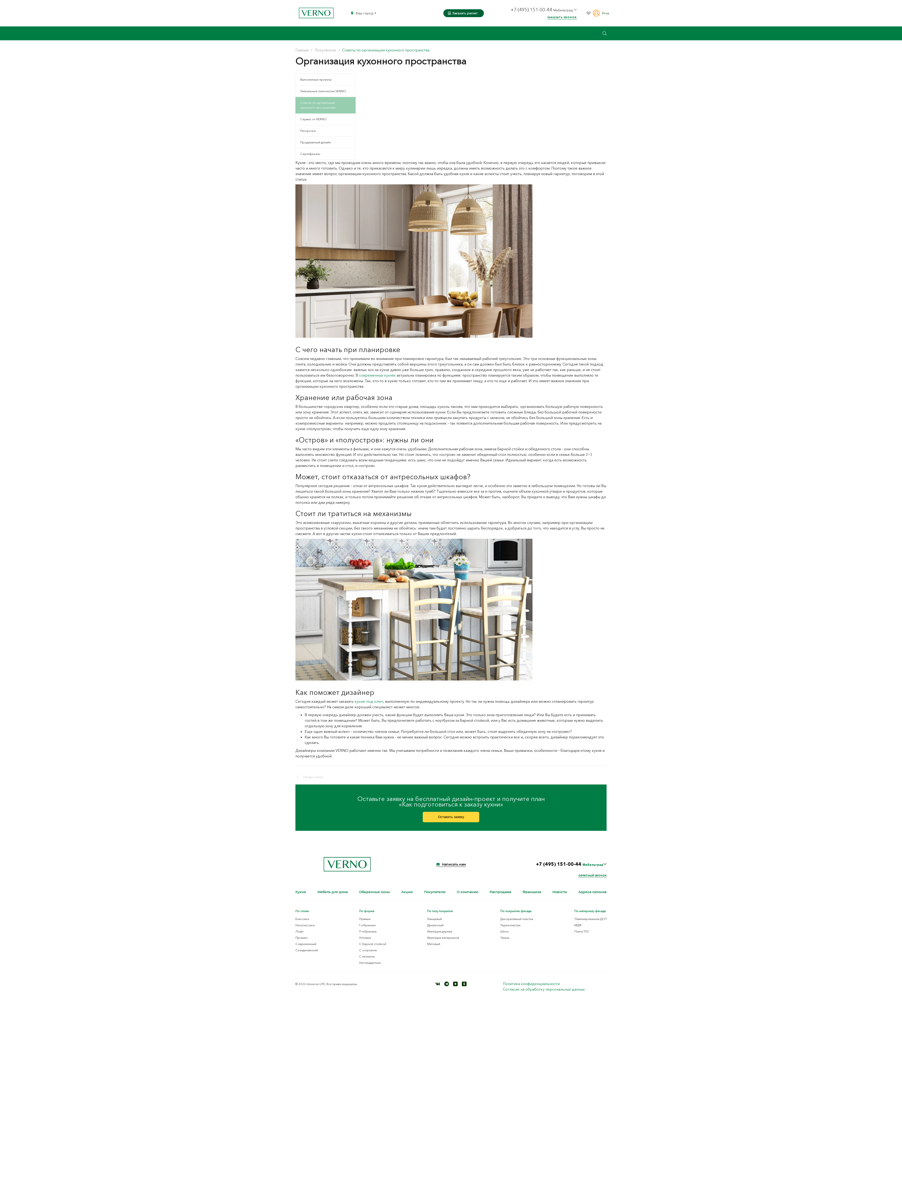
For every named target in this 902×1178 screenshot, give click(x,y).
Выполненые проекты (316, 79)
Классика (302, 925)
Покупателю (434, 898)
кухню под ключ (368, 701)
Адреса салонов (592, 898)
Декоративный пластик (516, 925)
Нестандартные (370, 969)
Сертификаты (310, 154)
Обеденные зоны (374, 898)
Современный (305, 950)
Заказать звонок (562, 17)
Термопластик (510, 931)
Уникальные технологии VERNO (323, 91)
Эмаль (505, 944)
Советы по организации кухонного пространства (317, 105)
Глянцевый (434, 925)
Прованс (301, 944)
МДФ (578, 931)
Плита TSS (581, 937)
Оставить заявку (451, 820)
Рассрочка (308, 130)
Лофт (299, 937)
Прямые (365, 925)
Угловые (365, 944)
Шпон (504, 937)
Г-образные (367, 931)
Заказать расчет (463, 13)
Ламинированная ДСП (590, 925)
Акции (407, 898)
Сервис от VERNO (313, 119)
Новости (559, 898)
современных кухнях (377, 375)
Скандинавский (306, 956)
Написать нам (451, 871)
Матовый (433, 950)
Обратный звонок (592, 881)
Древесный (435, 931)
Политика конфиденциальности (531, 990)
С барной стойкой (372, 950)
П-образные (368, 937)
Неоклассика (305, 931)
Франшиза (532, 898)
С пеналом (367, 962)
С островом (368, 956)
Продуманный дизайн (315, 142)
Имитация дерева (439, 937)
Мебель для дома (332, 898)
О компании (467, 898)
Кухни (300, 898)
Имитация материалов (443, 944)
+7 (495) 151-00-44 (532, 10)
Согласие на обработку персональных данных (544, 995)
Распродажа (500, 898)
